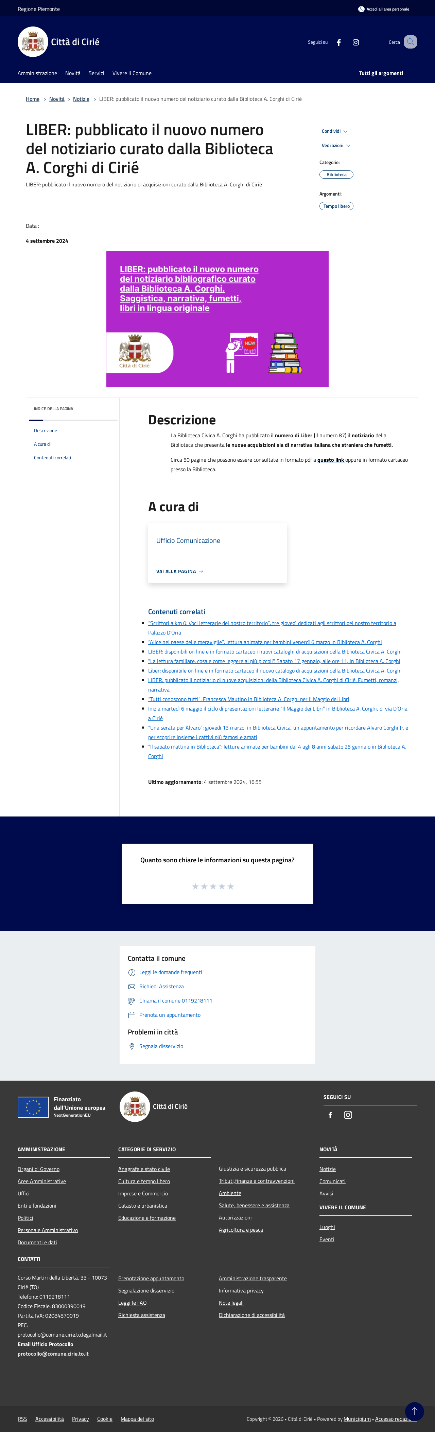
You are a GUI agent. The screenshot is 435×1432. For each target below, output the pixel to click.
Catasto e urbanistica (142, 1205)
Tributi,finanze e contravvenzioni (257, 1181)
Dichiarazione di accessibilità (252, 1315)
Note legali (231, 1303)
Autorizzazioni (235, 1217)
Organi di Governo (38, 1169)
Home (32, 99)
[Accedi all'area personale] (383, 9)
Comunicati (332, 1181)
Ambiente (230, 1193)
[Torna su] (414, 1411)
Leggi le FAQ (132, 1303)
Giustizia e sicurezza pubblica (252, 1168)
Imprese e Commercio (143, 1193)
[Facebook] (331, 42)
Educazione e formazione (147, 1218)
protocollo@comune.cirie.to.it (53, 1354)
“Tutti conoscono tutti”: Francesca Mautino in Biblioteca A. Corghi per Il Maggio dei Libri (248, 699)
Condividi (336, 131)
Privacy (80, 1419)
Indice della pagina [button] (53, 408)
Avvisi (326, 1193)
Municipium (357, 1419)
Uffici (24, 1193)
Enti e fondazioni (37, 1205)
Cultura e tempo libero (144, 1181)
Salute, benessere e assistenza (254, 1205)
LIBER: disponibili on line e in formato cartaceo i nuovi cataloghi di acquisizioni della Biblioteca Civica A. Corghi (275, 651)
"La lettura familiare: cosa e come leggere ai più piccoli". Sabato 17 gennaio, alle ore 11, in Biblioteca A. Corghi (274, 661)
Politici (25, 1218)
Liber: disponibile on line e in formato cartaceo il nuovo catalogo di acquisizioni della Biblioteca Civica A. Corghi (275, 670)
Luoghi (327, 1227)
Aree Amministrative (42, 1181)
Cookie (104, 1419)
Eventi (326, 1239)
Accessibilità (49, 1419)
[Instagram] (348, 42)
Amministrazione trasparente (253, 1278)
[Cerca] (409, 42)
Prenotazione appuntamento (151, 1278)
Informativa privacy (241, 1290)
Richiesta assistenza (141, 1315)
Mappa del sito (137, 1419)
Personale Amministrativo (48, 1230)
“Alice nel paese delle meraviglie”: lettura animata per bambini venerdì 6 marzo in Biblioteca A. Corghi (265, 642)
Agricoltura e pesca (241, 1230)
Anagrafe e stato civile (144, 1169)
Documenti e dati (37, 1242)
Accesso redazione (396, 1419)
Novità (57, 99)
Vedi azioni (337, 146)
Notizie (81, 99)
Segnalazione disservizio (146, 1290)
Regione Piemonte (39, 9)
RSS (22, 1419)
